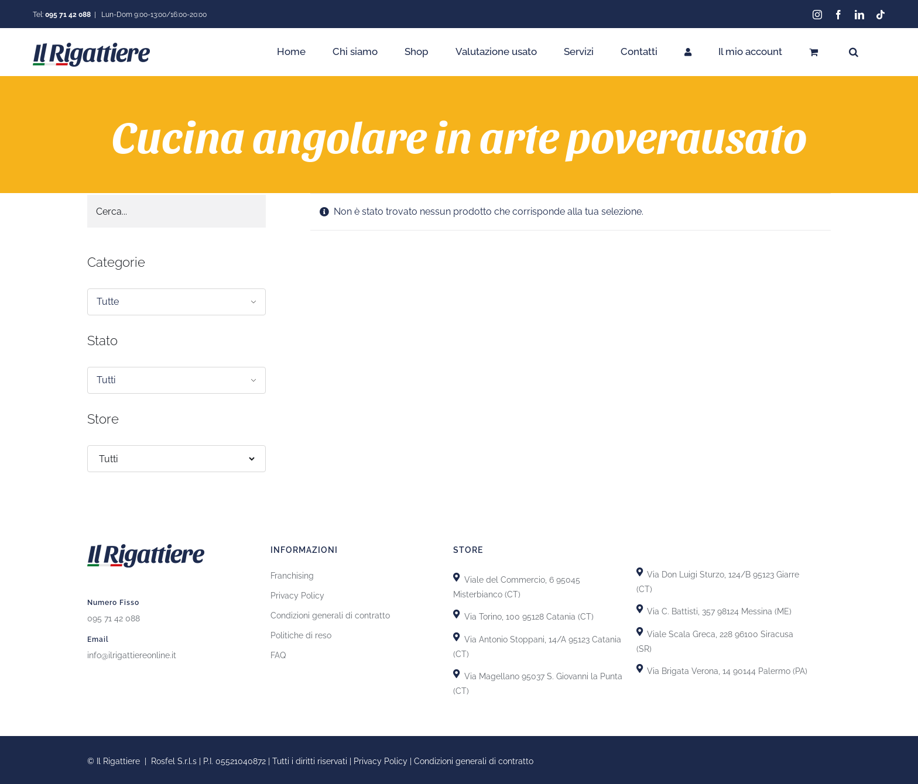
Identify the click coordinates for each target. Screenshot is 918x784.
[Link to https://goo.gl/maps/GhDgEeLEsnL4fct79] (456, 635)
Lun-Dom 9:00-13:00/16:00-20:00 (153, 15)
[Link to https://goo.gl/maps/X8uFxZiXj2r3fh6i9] (456, 575)
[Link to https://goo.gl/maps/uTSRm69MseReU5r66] (456, 612)
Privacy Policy (297, 594)
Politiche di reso (300, 633)
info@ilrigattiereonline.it (131, 653)
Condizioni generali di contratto (330, 613)
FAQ (278, 653)
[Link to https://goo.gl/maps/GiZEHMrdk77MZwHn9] (456, 672)
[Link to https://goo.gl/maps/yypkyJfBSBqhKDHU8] (639, 629)
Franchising (292, 574)
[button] (853, 51)
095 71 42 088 (113, 616)
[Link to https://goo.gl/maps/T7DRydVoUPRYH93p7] (639, 607)
